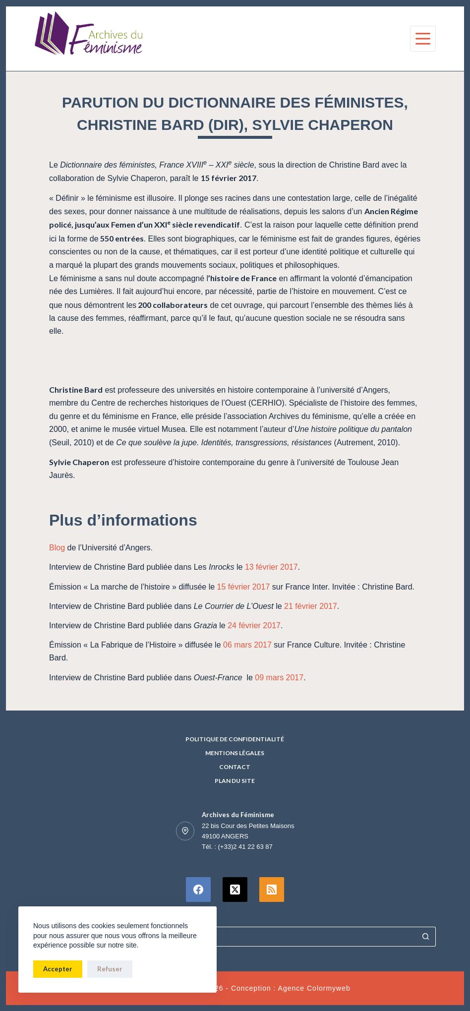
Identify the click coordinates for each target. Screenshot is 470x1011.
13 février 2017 (271, 567)
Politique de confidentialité (234, 739)
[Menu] (423, 39)
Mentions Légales (234, 753)
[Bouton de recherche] (426, 937)
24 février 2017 (254, 625)
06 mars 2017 (247, 645)
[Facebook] (198, 889)
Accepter (57, 969)
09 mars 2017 (279, 677)
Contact (234, 767)
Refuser (109, 969)
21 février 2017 (310, 606)
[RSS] (271, 889)
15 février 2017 (244, 587)
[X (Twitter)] (235, 889)
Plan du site (235, 780)
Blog (57, 547)
